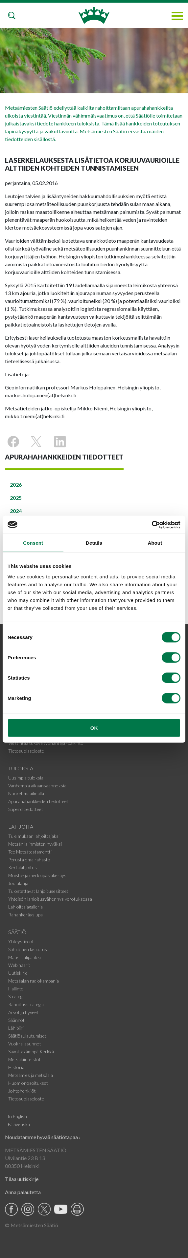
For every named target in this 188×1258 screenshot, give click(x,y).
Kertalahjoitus (22, 867)
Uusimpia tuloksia (25, 777)
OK (94, 727)
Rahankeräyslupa (25, 914)
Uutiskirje (18, 973)
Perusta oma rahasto (29, 859)
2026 (16, 484)
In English (17, 1116)
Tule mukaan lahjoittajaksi (33, 836)
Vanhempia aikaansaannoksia (37, 785)
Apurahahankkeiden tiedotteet (38, 801)
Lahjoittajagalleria (25, 907)
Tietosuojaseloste (26, 751)
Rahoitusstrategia (26, 1004)
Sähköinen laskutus (27, 949)
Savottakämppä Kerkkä (31, 1051)
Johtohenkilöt (22, 1091)
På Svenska (19, 1124)
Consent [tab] (33, 543)
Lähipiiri (16, 1028)
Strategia (17, 996)
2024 (16, 511)
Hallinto (16, 988)
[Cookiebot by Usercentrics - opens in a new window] (151, 524)
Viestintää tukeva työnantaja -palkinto (45, 743)
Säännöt (16, 1020)
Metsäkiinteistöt (24, 1059)
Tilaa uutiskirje (21, 1179)
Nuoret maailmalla (26, 793)
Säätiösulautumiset (27, 1036)
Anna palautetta (23, 1192)
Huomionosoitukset (28, 1083)
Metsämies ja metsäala (30, 1075)
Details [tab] (94, 543)
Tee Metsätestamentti (30, 851)
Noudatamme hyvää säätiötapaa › (43, 1137)
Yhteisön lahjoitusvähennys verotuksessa (50, 899)
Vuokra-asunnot (24, 1043)
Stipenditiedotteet (25, 809)
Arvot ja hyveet (23, 1012)
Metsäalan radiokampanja (33, 981)
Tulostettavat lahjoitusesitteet (38, 891)
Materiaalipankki (24, 957)
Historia (16, 1067)
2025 (16, 498)
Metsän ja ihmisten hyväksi (35, 844)
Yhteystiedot (21, 941)
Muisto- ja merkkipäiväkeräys (37, 875)
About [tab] (155, 543)
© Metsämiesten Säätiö (31, 1225)
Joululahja (18, 883)
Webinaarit (19, 965)
